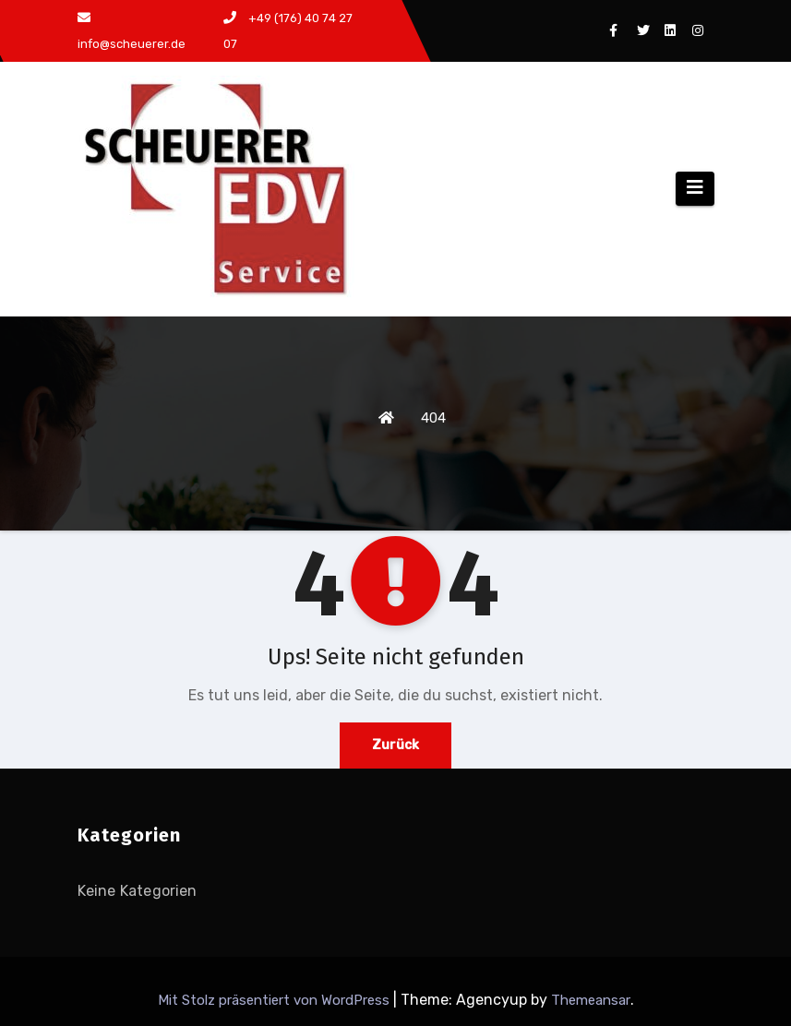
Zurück (395, 745)
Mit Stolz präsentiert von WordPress (275, 1000)
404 (433, 418)
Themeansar (590, 1000)
